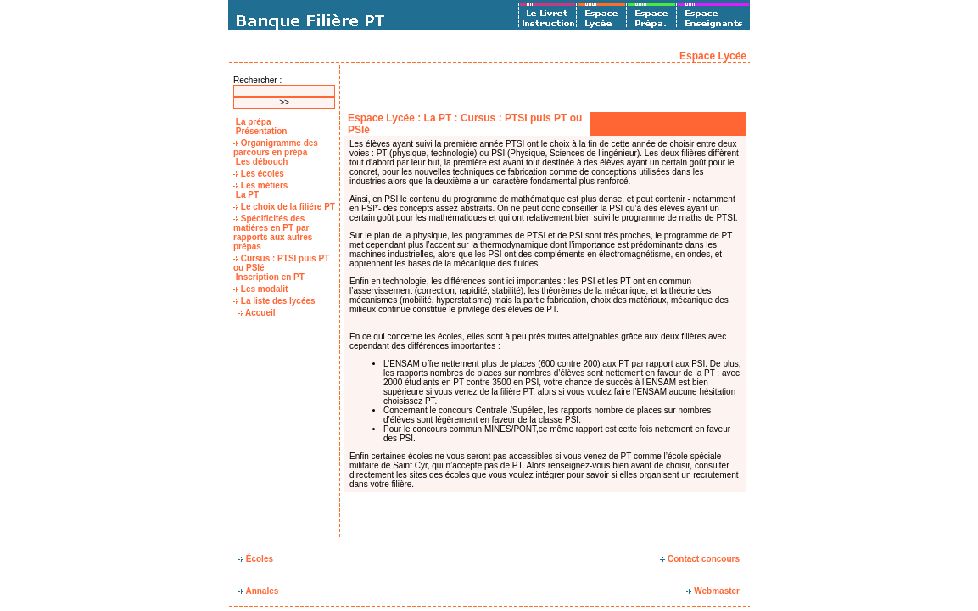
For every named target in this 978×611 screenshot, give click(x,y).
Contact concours (700, 558)
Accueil (257, 312)
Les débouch (260, 161)
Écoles (255, 558)
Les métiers (260, 185)
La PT (246, 194)
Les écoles (258, 173)
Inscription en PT (269, 277)
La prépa (252, 121)
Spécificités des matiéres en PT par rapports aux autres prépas (272, 232)
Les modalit (260, 289)
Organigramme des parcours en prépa (275, 147)
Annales (258, 591)
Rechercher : (257, 80)
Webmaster (713, 591)
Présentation (260, 131)
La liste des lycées (274, 301)
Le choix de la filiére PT (284, 206)
